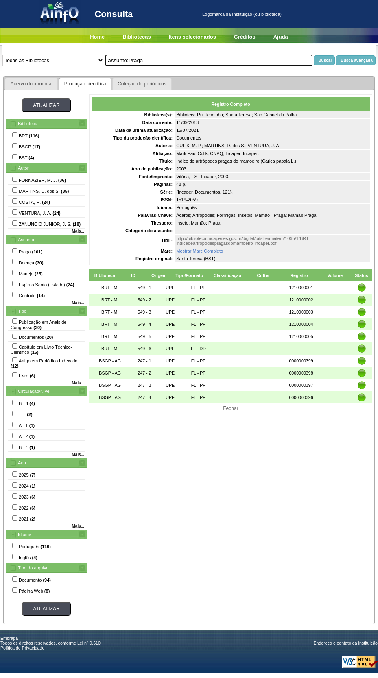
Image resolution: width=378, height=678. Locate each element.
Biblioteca (27, 123)
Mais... (78, 231)
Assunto (26, 239)
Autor (23, 168)
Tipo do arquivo (33, 567)
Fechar (230, 408)
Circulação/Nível (34, 391)
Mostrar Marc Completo (199, 251)
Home (97, 37)
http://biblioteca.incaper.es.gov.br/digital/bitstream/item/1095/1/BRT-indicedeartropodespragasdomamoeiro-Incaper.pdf (243, 241)
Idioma (24, 534)
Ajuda (280, 37)
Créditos (245, 37)
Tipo (22, 311)
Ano (22, 462)
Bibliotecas (136, 37)
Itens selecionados (192, 37)
